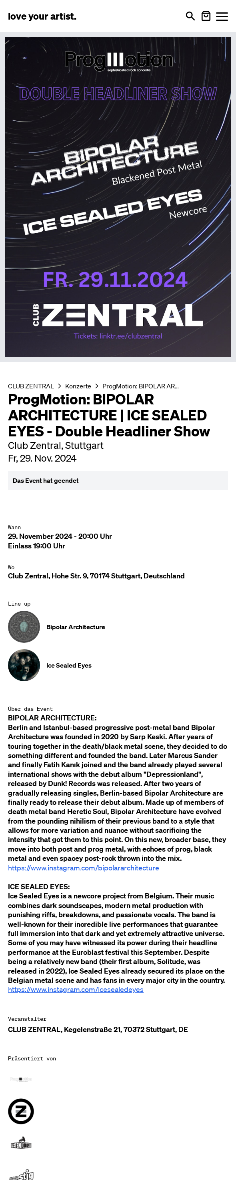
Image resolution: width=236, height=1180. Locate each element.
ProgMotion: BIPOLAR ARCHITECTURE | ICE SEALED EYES (140, 386)
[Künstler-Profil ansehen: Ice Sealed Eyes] (118, 665)
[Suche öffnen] (190, 16)
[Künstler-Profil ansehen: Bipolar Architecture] (118, 627)
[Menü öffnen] (222, 16)
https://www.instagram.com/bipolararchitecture (83, 867)
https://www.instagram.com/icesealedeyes (76, 989)
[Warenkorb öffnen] (206, 16)
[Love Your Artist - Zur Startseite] (42, 16)
